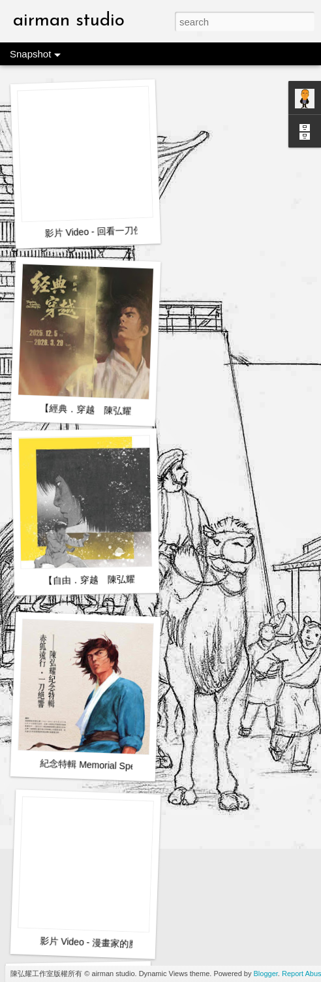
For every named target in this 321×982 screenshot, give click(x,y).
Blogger (266, 973)
